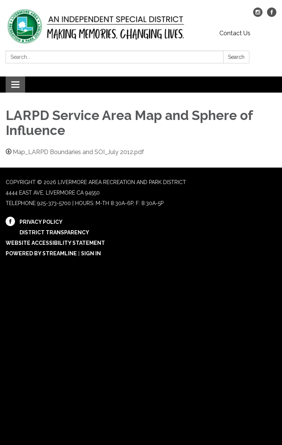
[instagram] (257, 14)
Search (236, 57)
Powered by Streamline (41, 253)
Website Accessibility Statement (55, 243)
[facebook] (271, 14)
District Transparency (54, 232)
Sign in (91, 253)
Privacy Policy (41, 222)
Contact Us (234, 33)
